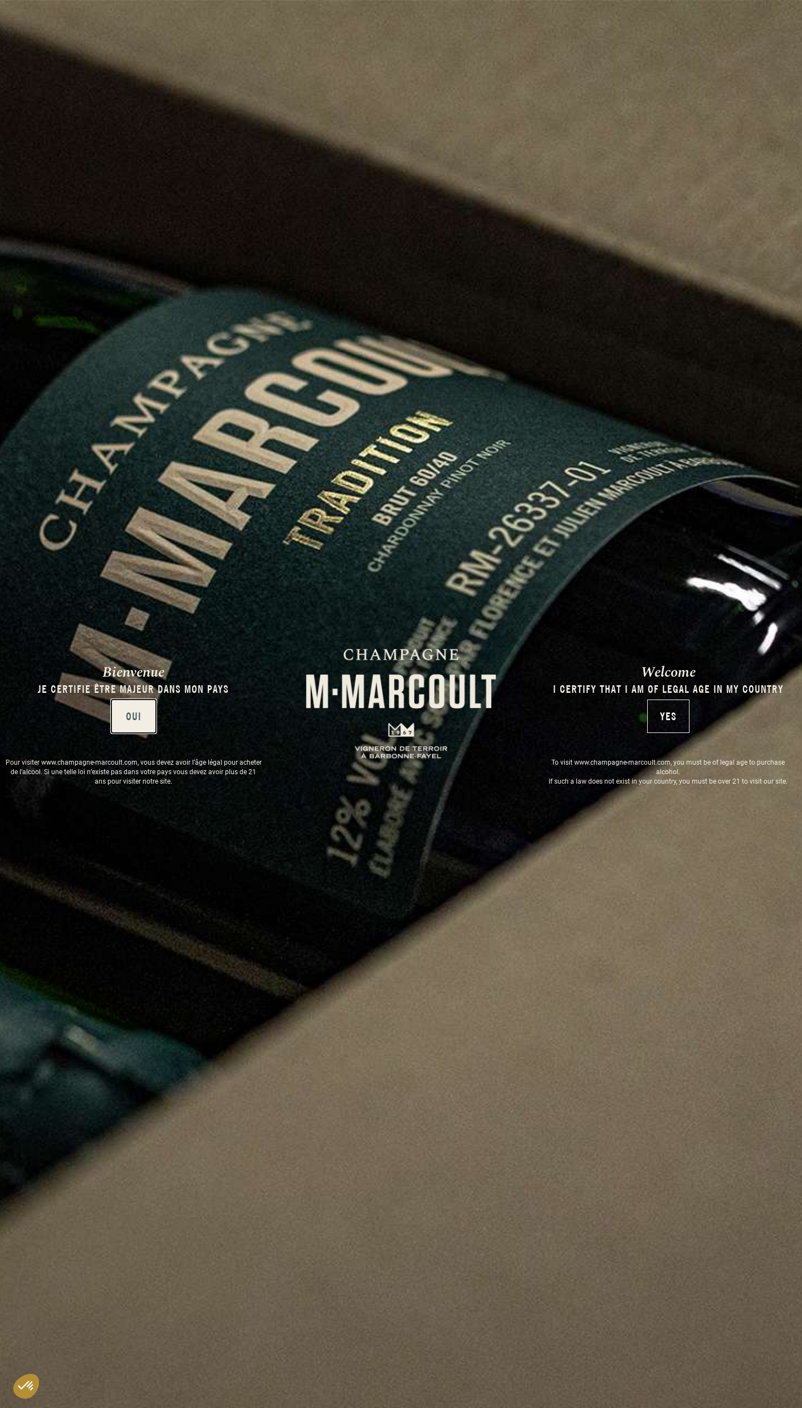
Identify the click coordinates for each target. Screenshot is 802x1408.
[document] (401, 704)
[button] (26, 1386)
